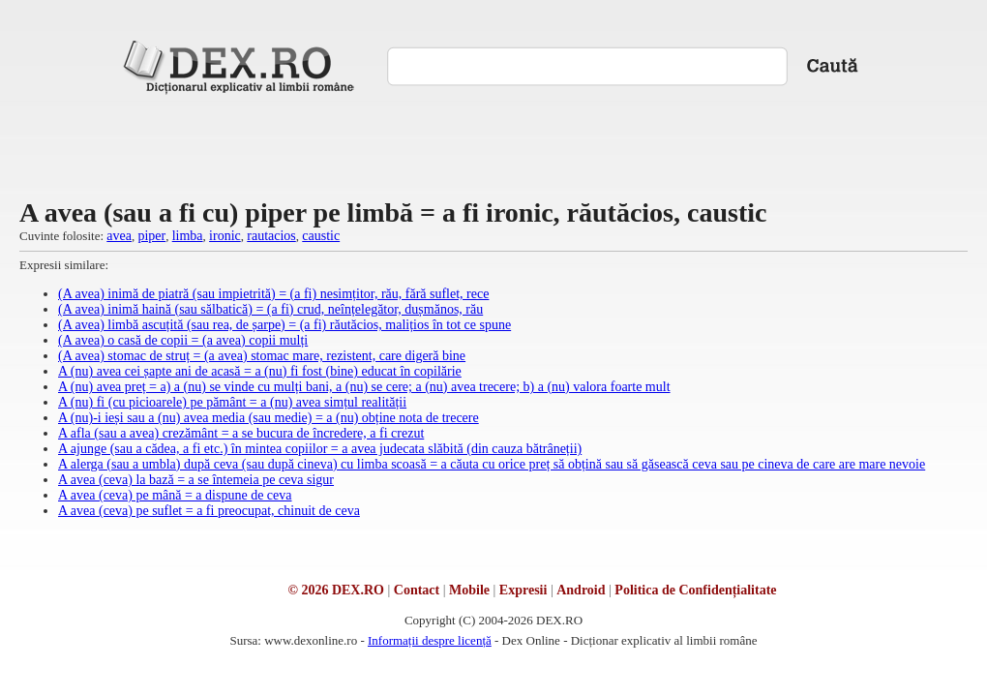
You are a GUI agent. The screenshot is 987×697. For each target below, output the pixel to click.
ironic (225, 235)
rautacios (271, 235)
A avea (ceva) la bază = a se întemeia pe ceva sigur (196, 479)
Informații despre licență (430, 640)
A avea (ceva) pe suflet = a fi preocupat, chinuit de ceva (209, 510)
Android (580, 590)
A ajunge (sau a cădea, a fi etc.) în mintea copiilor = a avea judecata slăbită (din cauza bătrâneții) (320, 448)
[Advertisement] (494, 144)
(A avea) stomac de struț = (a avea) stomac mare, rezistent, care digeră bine (261, 355)
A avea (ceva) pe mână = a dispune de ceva (175, 495)
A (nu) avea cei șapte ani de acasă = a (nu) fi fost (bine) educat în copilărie (260, 371)
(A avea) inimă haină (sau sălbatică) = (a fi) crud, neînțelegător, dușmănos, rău (270, 309)
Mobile (469, 590)
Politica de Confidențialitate (695, 590)
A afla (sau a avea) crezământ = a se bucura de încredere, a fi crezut (241, 433)
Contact (416, 590)
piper (151, 235)
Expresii (523, 590)
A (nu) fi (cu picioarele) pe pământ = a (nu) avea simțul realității (232, 402)
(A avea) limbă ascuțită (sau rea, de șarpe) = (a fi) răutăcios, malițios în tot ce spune (284, 325)
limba (187, 235)
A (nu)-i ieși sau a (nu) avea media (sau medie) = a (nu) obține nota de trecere (268, 417)
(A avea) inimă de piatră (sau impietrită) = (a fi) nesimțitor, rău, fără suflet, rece (273, 294)
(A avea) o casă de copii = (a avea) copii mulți (183, 340)
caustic (321, 235)
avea (119, 235)
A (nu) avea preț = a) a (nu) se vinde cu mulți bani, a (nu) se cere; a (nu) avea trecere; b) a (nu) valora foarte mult (364, 386)
